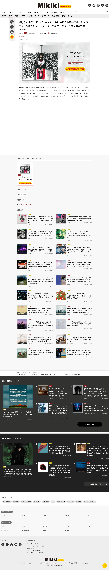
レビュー (36, 12)
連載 (29, 12)
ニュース (45, 12)
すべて (4, 16)
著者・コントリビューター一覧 (35, 546)
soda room (74, 60)
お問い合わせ (30, 548)
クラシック (45, 16)
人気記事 (54, 12)
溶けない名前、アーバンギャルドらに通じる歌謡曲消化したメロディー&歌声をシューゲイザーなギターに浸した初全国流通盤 (49, 374)
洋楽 (16, 16)
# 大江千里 (46, 501)
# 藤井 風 (16, 501)
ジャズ (37, 16)
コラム (11, 12)
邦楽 (10, 16)
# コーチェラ (7, 501)
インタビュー (20, 12)
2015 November (53, 33)
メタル (30, 16)
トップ (4, 12)
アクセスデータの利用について (35, 552)
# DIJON (78, 501)
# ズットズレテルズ (89, 501)
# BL (53, 501)
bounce (45, 33)
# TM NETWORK (26, 501)
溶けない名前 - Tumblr (26, 204)
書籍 (63, 16)
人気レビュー (63, 12)
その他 (70, 16)
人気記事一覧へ (90, 424)
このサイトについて (32, 543)
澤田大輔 (21, 36)
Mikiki (18, 372)
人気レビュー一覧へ (96, 484)
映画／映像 (55, 16)
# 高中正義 (70, 501)
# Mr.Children (61, 501)
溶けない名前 (22, 194)
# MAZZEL (37, 501)
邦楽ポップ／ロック (33, 33)
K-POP (23, 16)
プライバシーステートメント (34, 550)
